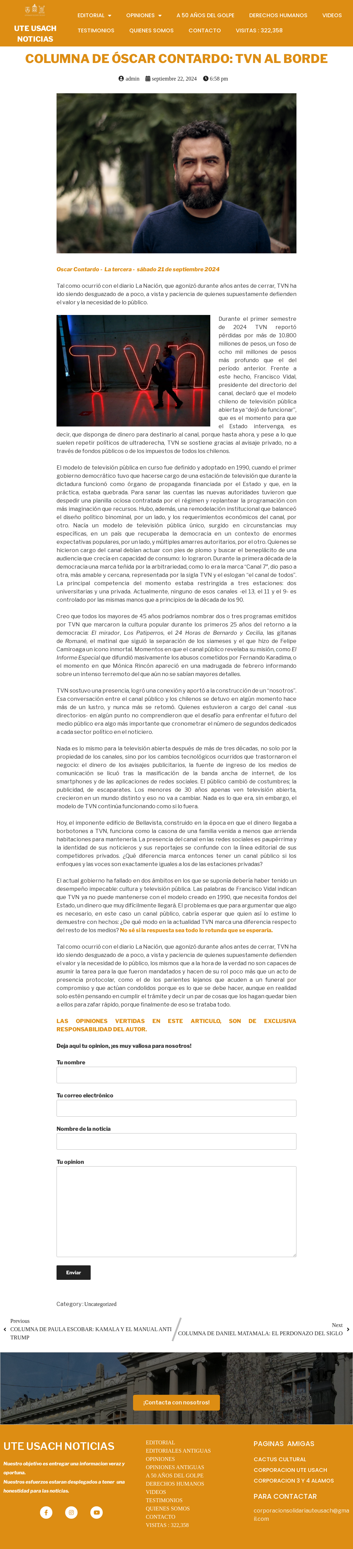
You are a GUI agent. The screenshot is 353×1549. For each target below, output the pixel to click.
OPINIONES (160, 1459)
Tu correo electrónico (177, 1104)
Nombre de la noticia (177, 1138)
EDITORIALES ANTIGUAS (178, 1451)
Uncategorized (100, 1304)
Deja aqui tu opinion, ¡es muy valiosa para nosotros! (124, 1046)
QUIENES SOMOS (168, 1508)
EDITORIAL (160, 1442)
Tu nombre (177, 1071)
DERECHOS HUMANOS (175, 1484)
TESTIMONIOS (164, 1500)
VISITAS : (167, 1525)
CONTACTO (160, 1517)
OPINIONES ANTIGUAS (175, 1467)
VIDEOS (156, 1492)
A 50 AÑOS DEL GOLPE (174, 1475)
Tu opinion (177, 1208)
